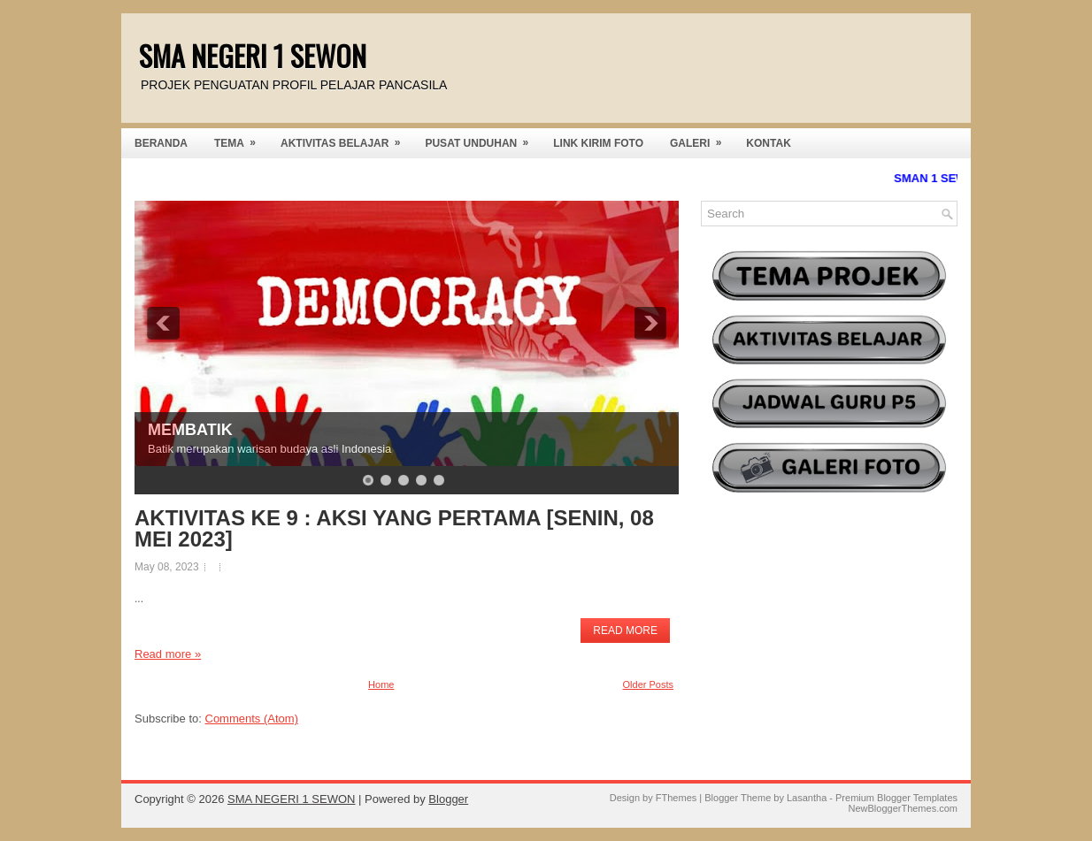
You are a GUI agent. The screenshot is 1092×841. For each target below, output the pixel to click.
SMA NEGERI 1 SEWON (252, 55)
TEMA (240, 138)
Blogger (448, 799)
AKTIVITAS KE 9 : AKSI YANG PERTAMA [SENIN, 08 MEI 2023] (394, 529)
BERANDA (161, 143)
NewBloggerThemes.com (903, 808)
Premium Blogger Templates (896, 797)
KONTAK (768, 143)
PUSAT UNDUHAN (482, 138)
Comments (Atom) (251, 718)
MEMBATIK (190, 430)
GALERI (701, 138)
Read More (625, 630)
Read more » (168, 654)
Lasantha (807, 797)
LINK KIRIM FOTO (598, 143)
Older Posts (648, 684)
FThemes (676, 797)
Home (381, 684)
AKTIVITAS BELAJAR (346, 138)
